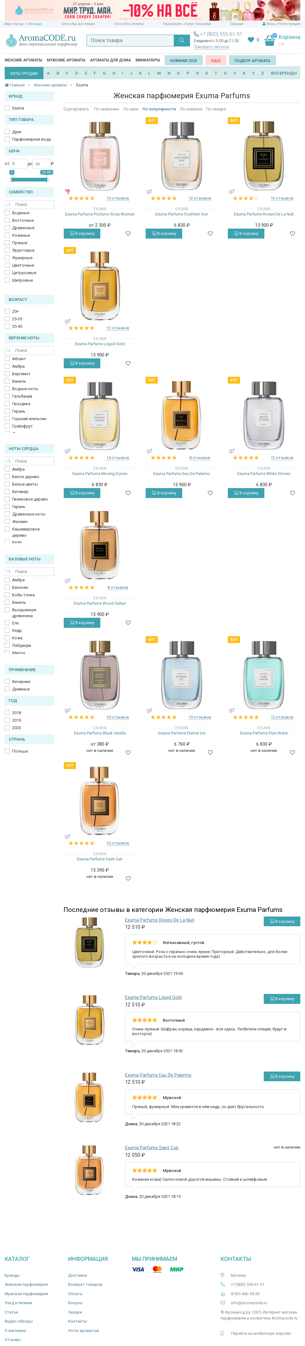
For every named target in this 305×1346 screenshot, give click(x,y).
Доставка (77, 1275)
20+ (15, 311)
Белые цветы (25, 484)
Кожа (17, 638)
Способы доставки (78, 24)
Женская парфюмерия (26, 1284)
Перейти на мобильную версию (261, 1333)
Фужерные (22, 257)
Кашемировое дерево (26, 532)
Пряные (19, 242)
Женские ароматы (23, 60)
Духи (16, 131)
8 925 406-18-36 (245, 1293)
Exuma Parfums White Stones (264, 473)
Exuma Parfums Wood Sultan (100, 603)
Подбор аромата (252, 61)
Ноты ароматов (83, 1330)
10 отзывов (117, 198)
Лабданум (21, 645)
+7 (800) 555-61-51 (221, 34)
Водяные (20, 213)
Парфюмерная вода (31, 139)
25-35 (17, 319)
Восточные (23, 220)
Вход (271, 24)
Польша (20, 751)
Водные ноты (25, 388)
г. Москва (33, 24)
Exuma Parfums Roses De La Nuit (264, 214)
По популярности (159, 109)
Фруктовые (23, 250)
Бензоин (20, 587)
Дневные (21, 689)
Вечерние (21, 681)
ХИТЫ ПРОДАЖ (24, 73)
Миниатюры (148, 60)
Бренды (12, 1275)
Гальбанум (22, 396)
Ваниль (19, 381)
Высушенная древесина (24, 613)
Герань (18, 411)
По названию (106, 109)
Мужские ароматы (66, 60)
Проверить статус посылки (187, 24)
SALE (216, 61)
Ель (15, 623)
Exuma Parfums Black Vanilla (100, 733)
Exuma (18, 108)
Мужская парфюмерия (26, 1293)
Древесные (23, 227)
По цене (130, 109)
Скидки (236, 24)
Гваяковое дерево (30, 499)
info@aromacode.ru (249, 1302)
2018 (16, 712)
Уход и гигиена (18, 1302)
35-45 (17, 326)
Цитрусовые (24, 272)
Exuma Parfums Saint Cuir (99, 859)
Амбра (18, 366)
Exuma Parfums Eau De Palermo (181, 473)
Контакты (77, 1321)
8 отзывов (199, 457)
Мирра (18, 653)
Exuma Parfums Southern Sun (181, 214)
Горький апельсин (29, 418)
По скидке (216, 109)
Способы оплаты (129, 24)
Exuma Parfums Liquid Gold (100, 343)
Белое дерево (25, 476)
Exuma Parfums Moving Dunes (99, 473)
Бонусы (75, 1302)
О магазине (15, 1330)
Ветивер (20, 491)
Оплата (75, 1293)
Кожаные (21, 235)
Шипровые (22, 280)
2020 (16, 727)
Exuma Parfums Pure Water (264, 733)
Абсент (19, 358)
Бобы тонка (23, 595)
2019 (16, 720)
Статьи (11, 1312)
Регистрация (289, 24)
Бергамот (21, 373)
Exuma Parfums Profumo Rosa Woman (100, 214)
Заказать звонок (211, 46)
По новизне (191, 109)
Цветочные (23, 265)
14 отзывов (117, 457)
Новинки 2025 (183, 61)
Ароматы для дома (110, 60)
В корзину (82, 233)
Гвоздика (21, 403)
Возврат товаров (85, 1284)
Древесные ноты (28, 514)
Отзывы (13, 1339)
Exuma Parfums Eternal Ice (181, 733)
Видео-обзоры (19, 1321)
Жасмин (20, 521)
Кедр (17, 542)
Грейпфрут (22, 426)
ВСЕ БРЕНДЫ (284, 73)
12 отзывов (199, 198)
